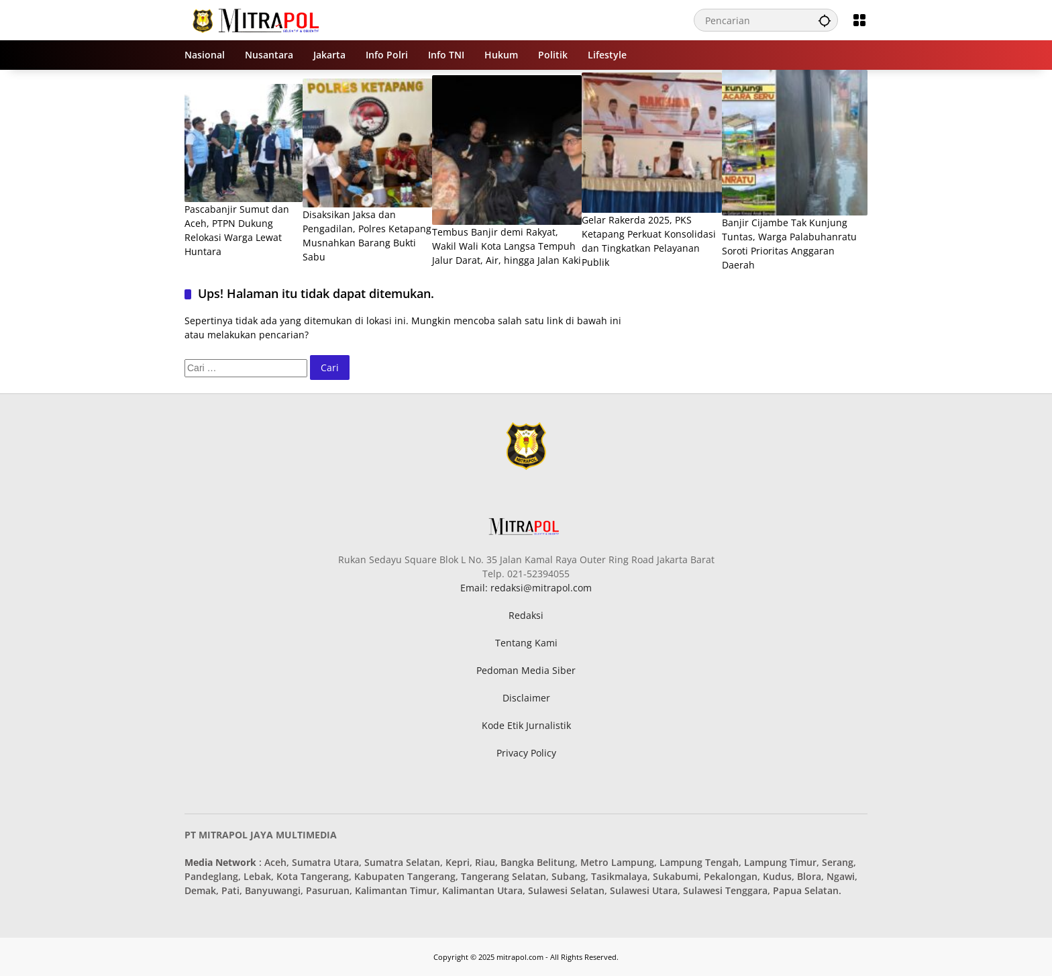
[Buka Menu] (859, 20)
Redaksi (526, 615)
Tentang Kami (526, 642)
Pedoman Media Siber (526, 670)
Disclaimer (526, 697)
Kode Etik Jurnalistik (526, 725)
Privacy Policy (526, 752)
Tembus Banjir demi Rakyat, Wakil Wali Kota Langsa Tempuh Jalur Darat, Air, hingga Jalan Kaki (506, 246)
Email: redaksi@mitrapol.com (526, 587)
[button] (824, 20)
